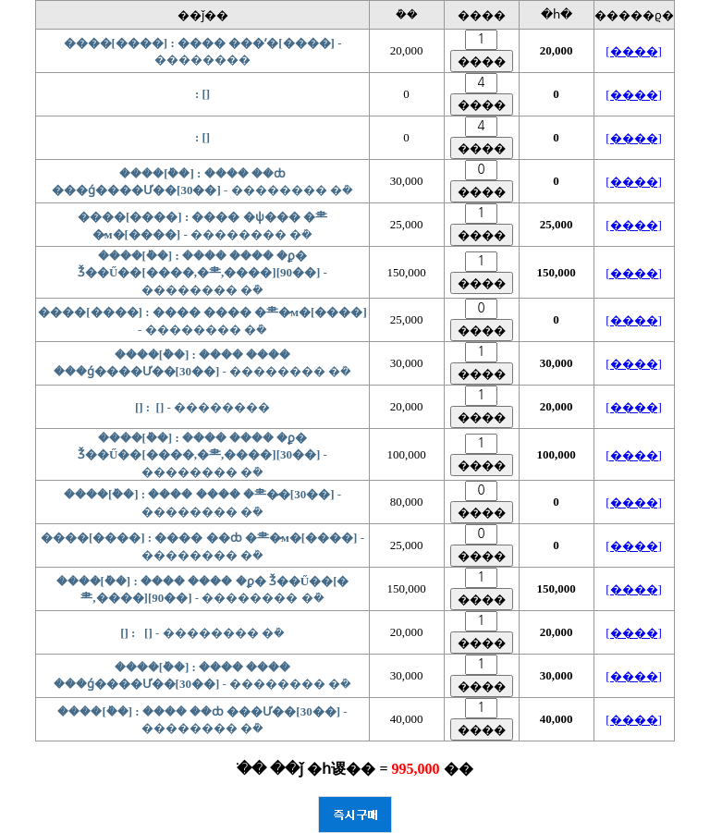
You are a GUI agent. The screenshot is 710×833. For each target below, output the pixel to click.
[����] (634, 51)
